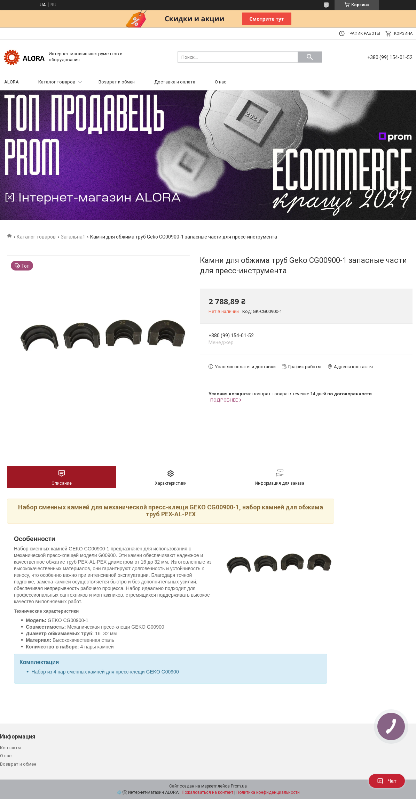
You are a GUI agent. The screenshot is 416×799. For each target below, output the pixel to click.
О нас (220, 81)
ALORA (11, 81)
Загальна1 (73, 237)
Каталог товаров (57, 81)
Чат (387, 781)
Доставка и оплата (174, 81)
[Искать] (310, 57)
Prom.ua (239, 786)
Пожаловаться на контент (207, 792)
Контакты (10, 747)
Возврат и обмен (117, 81)
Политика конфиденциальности (268, 792)
